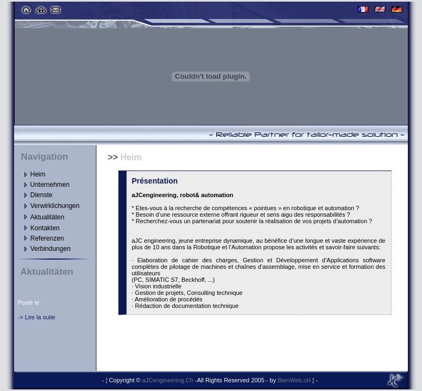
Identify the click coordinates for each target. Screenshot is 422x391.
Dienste (41, 195)
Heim (38, 174)
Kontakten (45, 228)
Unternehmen (50, 184)
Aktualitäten (47, 217)
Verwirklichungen (55, 206)
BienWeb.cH (295, 380)
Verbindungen (50, 249)
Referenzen (47, 238)
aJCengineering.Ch (168, 380)
